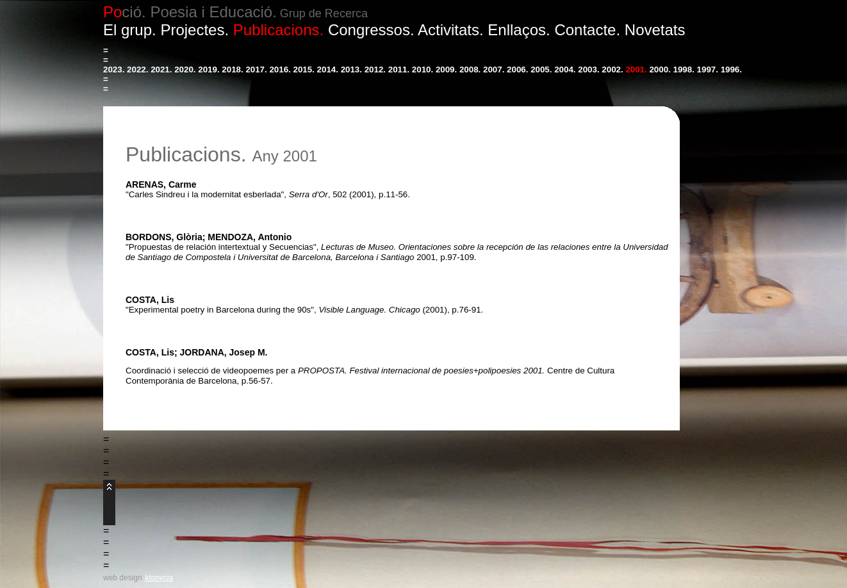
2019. (208, 69)
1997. (707, 69)
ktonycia (159, 577)
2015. (304, 69)
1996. (731, 69)
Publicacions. (278, 29)
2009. (446, 69)
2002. (612, 69)
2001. (635, 69)
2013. (351, 69)
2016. (279, 69)
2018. (232, 69)
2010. (422, 69)
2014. (327, 69)
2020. (184, 69)
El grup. (129, 29)
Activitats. (451, 29)
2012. (375, 69)
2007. (493, 69)
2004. (564, 69)
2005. (541, 69)
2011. (398, 69)
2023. (113, 69)
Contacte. (587, 29)
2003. (588, 69)
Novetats (655, 29)
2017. (256, 69)
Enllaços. (519, 29)
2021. (161, 69)
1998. (684, 69)
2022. (137, 69)
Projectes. (194, 29)
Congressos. (371, 29)
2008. (470, 69)
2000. (659, 69)
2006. (517, 69)
